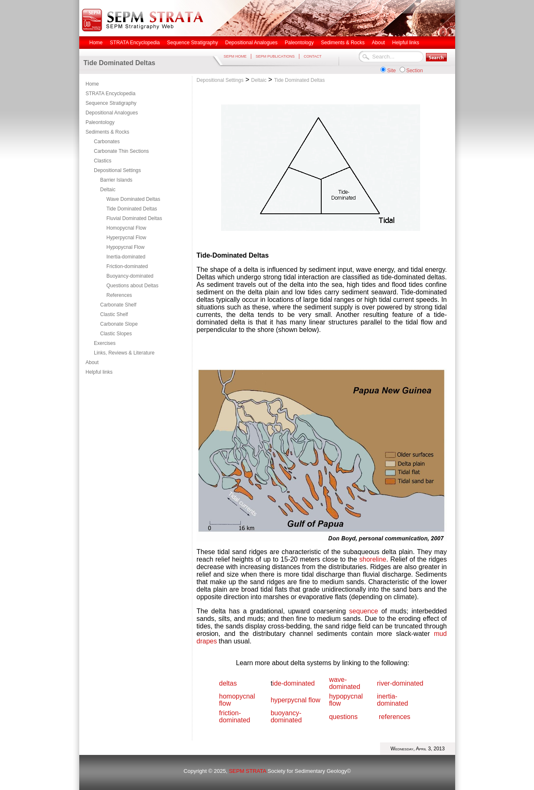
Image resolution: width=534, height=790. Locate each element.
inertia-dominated (392, 700)
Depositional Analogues (112, 113)
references (395, 716)
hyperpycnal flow (295, 700)
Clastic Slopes (116, 334)
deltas (228, 683)
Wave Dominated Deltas (133, 199)
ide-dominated (293, 683)
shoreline (372, 559)
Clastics (102, 161)
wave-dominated (344, 683)
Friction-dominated (127, 266)
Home (92, 84)
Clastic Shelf (114, 314)
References (119, 295)
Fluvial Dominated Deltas (134, 218)
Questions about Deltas (132, 286)
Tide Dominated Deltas (131, 209)
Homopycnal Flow (126, 228)
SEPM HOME (235, 56)
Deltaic (108, 189)
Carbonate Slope (119, 324)
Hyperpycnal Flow (126, 238)
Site (391, 70)
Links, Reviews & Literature (124, 353)
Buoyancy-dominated (130, 276)
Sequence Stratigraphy (111, 103)
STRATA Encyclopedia (111, 93)
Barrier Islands (116, 180)
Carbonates (107, 141)
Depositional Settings (117, 170)
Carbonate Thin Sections (121, 151)
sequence (363, 611)
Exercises (105, 343)
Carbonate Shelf (118, 305)
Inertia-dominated (125, 257)
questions (343, 716)
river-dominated (400, 683)
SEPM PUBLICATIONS (275, 56)
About (92, 362)
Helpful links (99, 372)
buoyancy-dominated (286, 716)
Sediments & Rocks (107, 132)
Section (414, 70)
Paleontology (100, 122)
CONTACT (313, 56)
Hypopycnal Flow (125, 247)
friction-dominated (234, 716)
